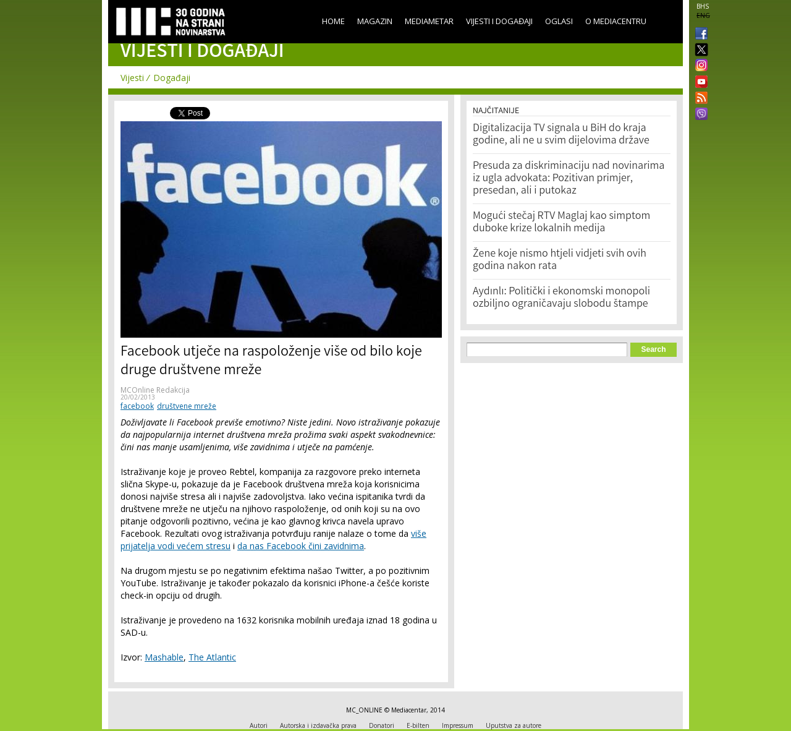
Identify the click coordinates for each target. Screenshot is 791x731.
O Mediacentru (615, 21)
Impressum (457, 725)
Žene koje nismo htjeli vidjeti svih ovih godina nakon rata (559, 260)
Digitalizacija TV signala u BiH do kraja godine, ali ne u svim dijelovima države (561, 135)
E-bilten (418, 725)
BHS (702, 6)
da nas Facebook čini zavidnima (300, 546)
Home (333, 21)
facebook (137, 406)
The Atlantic (212, 657)
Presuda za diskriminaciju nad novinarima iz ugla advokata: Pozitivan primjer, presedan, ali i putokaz (568, 178)
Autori (259, 725)
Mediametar (429, 21)
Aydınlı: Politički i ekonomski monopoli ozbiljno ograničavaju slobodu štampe (561, 298)
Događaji (171, 77)
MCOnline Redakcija (155, 390)
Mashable (164, 657)
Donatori (381, 725)
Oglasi (559, 21)
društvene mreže (186, 406)
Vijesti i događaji (499, 21)
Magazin (374, 21)
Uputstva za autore (513, 725)
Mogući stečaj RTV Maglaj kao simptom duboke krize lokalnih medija (561, 222)
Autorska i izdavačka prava (318, 725)
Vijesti (132, 77)
